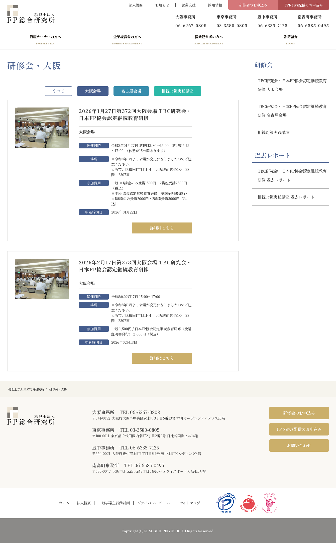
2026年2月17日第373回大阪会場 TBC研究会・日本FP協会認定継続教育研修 (192, 267)
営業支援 (189, 4)
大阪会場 (93, 92)
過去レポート (273, 156)
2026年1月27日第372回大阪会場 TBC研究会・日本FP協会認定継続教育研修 (192, 115)
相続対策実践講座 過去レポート (286, 198)
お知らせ (162, 4)
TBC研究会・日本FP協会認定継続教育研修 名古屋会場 (292, 112)
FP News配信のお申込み (299, 430)
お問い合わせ (299, 446)
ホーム (64, 503)
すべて (58, 92)
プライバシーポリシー (154, 503)
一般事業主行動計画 (114, 503)
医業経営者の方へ (209, 40)
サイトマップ (190, 503)
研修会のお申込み (253, 4)
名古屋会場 (131, 92)
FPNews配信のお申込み (304, 4)
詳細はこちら (162, 229)
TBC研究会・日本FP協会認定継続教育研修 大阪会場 (292, 86)
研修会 (264, 65)
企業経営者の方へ (127, 40)
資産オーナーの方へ (45, 40)
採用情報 (215, 4)
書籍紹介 (291, 40)
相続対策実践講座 (178, 92)
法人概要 (136, 4)
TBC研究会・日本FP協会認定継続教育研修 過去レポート (292, 176)
